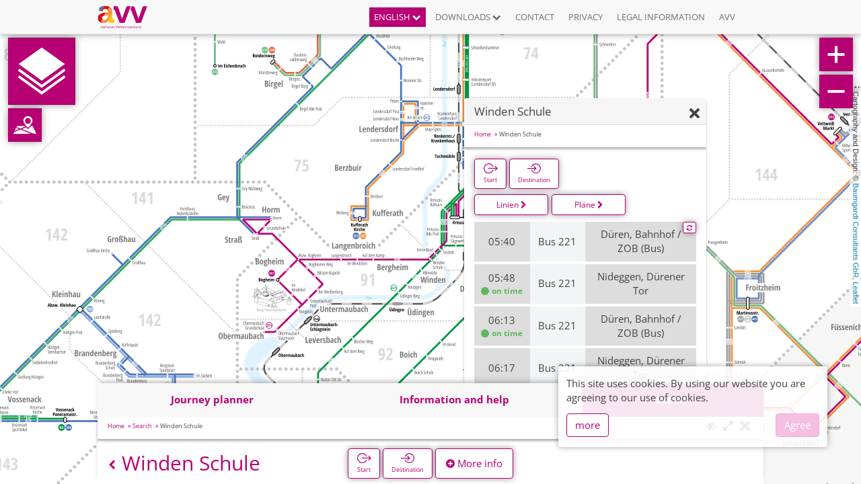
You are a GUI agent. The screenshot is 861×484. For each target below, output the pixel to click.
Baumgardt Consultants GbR (856, 231)
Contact (534, 17)
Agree (797, 425)
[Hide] (694, 114)
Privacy (585, 17)
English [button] (397, 17)
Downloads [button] (468, 17)
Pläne (588, 204)
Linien (511, 204)
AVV (727, 17)
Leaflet (856, 293)
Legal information (661, 17)
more (587, 425)
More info (474, 463)
